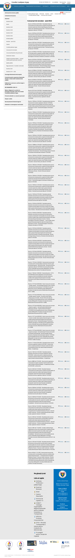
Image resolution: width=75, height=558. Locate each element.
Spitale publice (9, 63)
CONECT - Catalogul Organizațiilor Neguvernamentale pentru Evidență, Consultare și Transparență (39, 508)
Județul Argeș (8, 6)
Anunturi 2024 (9, 30)
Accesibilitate (55, 2)
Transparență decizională (33, 6)
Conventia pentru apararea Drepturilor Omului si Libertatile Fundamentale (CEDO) (14, 79)
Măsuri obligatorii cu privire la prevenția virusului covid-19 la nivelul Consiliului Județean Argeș (14, 92)
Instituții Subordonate (26, 555)
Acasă (6, 555)
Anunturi (7, 18)
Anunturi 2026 (9, 21)
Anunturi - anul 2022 (10, 41)
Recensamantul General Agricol (13, 101)
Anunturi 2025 (9, 27)
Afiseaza (61, 23)
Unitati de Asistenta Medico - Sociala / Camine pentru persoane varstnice (15, 59)
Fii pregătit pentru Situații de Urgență (40, 534)
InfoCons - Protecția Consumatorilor (38, 518)
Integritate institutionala (58, 6)
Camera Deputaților (39, 495)
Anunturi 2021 (9, 68)
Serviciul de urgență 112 (39, 499)
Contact (68, 3)
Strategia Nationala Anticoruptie (13, 74)
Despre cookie (8, 98)
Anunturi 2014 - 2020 (11, 71)
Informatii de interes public (12, 13)
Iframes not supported (15, 492)
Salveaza (67, 23)
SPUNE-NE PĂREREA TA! (44, 2)
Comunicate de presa (10, 15)
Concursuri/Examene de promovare (14, 53)
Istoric (7, 24)
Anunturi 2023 (9, 33)
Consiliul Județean (19, 6)
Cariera (8, 44)
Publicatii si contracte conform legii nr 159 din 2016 (14, 83)
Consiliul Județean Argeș (32, 13)
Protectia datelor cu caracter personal (14, 96)
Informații (46, 6)
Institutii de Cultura (10, 55)
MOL (68, 6)
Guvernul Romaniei (39, 488)
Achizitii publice (9, 38)
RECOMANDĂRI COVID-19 (11, 87)
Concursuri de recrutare (11, 50)
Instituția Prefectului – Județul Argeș (39, 482)
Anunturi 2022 (9, 35)
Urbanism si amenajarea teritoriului (14, 104)
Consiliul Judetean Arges (11, 47)
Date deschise (63, 2)
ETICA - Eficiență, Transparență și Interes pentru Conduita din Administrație (40, 526)
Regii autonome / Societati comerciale (15, 65)
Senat (37, 492)
